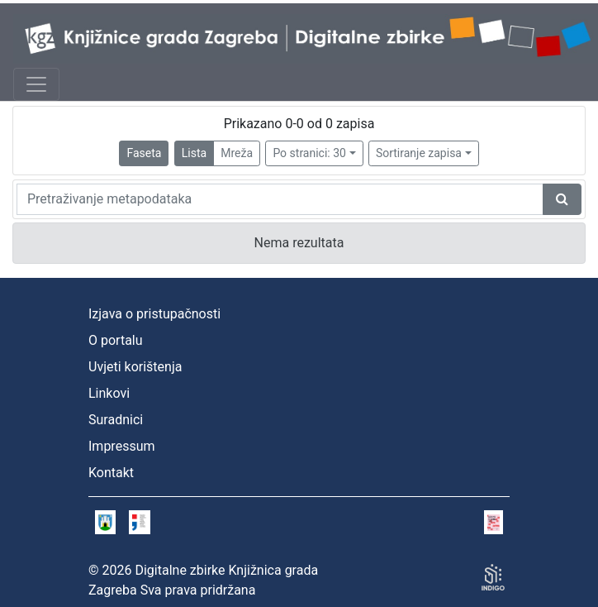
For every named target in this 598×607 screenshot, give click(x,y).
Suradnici (115, 420)
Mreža (237, 153)
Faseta (143, 153)
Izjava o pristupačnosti (154, 314)
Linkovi (109, 393)
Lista (194, 153)
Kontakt (111, 472)
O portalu (115, 340)
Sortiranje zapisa (419, 153)
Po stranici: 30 (309, 153)
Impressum (121, 446)
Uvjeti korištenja (135, 367)
